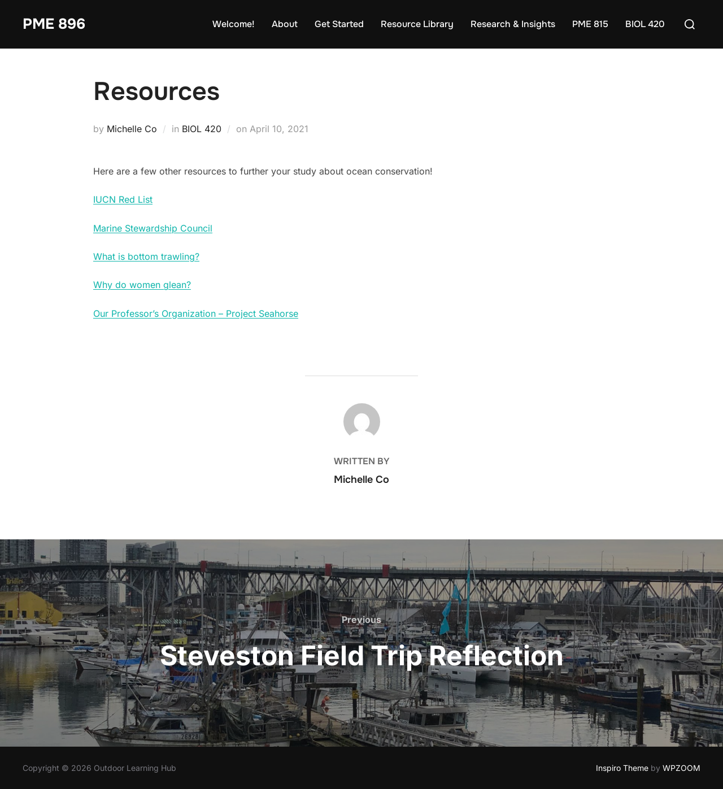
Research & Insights (513, 24)
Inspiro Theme (622, 768)
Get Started (339, 24)
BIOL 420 (645, 24)
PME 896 (54, 24)
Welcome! (233, 24)
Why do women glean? (142, 284)
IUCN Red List (123, 199)
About (285, 24)
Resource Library (417, 24)
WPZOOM (681, 768)
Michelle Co (132, 128)
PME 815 (590, 24)
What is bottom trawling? (146, 256)
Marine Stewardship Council (152, 228)
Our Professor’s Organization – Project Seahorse (195, 313)
